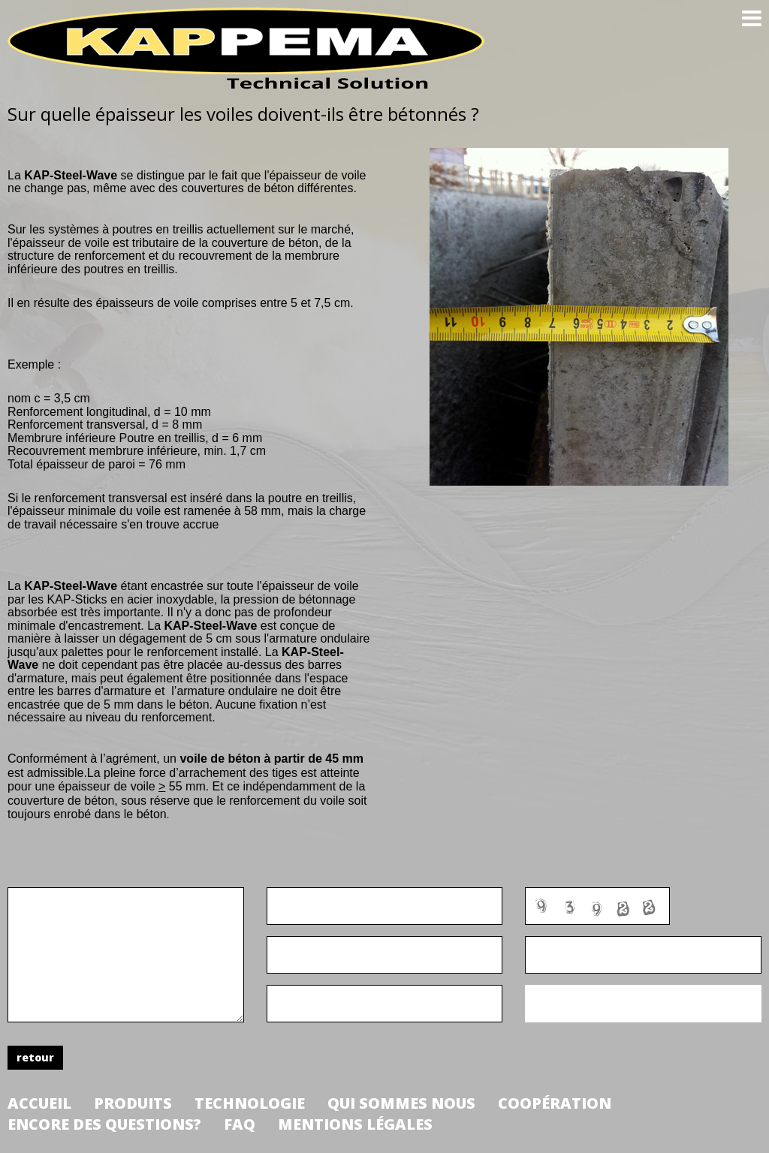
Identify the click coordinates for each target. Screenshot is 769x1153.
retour (35, 1057)
